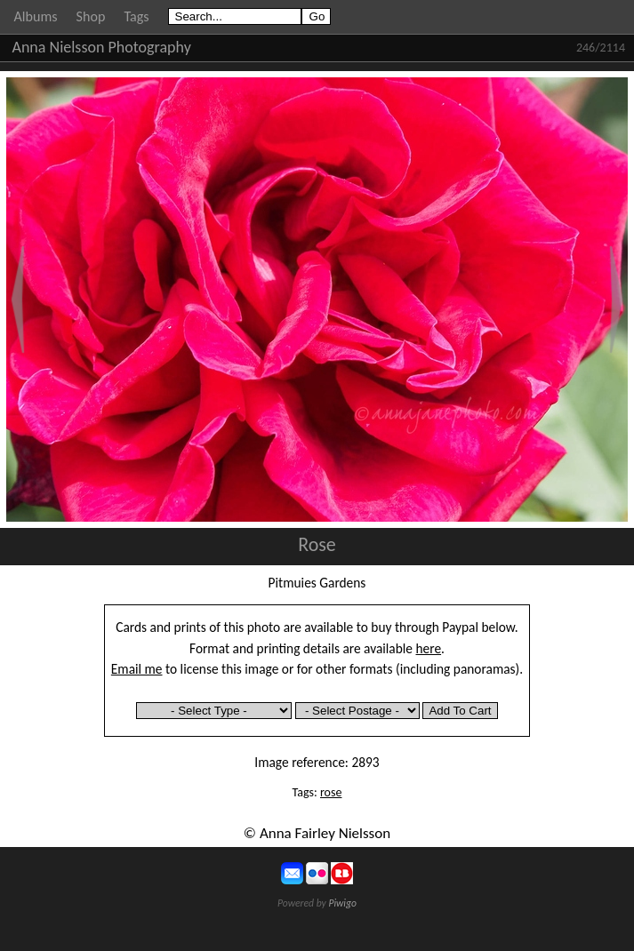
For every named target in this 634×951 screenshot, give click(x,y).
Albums (36, 16)
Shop (91, 16)
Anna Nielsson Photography (101, 47)
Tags (136, 16)
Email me (137, 668)
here (429, 648)
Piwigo (342, 903)
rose (330, 792)
